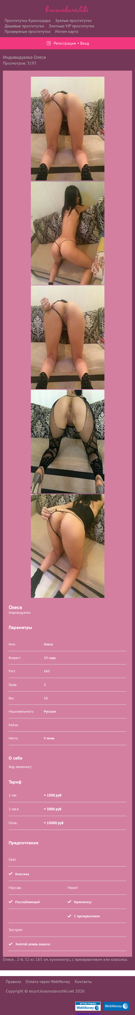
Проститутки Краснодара (27, 20)
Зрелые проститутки (73, 20)
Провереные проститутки (27, 31)
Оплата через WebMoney (48, 981)
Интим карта (66, 31)
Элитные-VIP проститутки (71, 26)
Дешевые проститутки (24, 26)
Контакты (83, 981)
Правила (13, 981)
